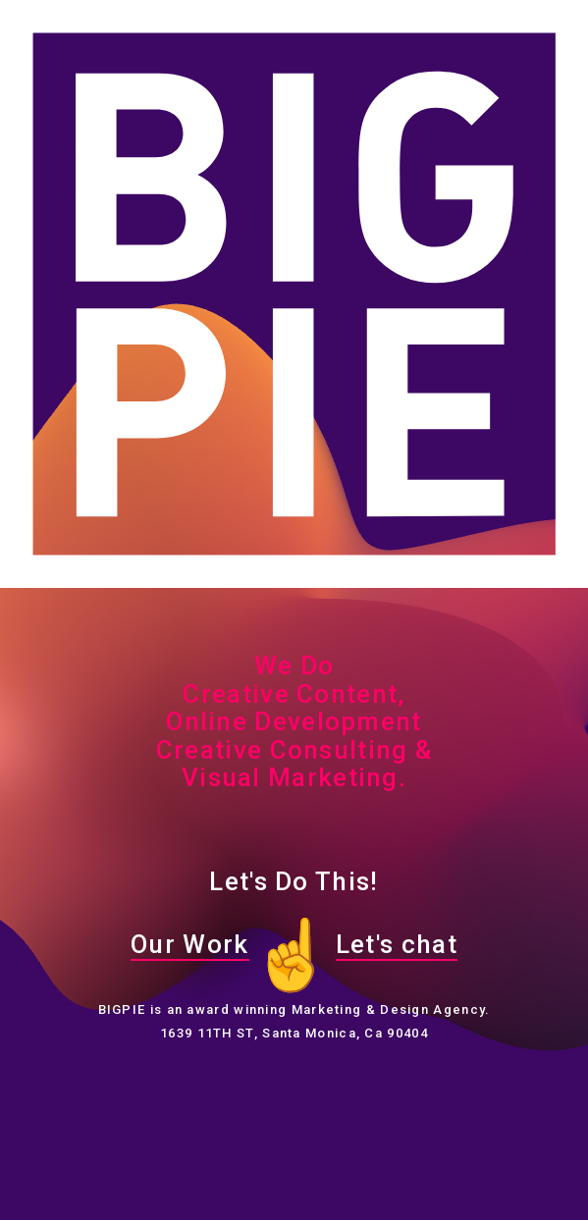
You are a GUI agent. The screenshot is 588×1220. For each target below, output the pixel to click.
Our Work (189, 944)
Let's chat (396, 944)
